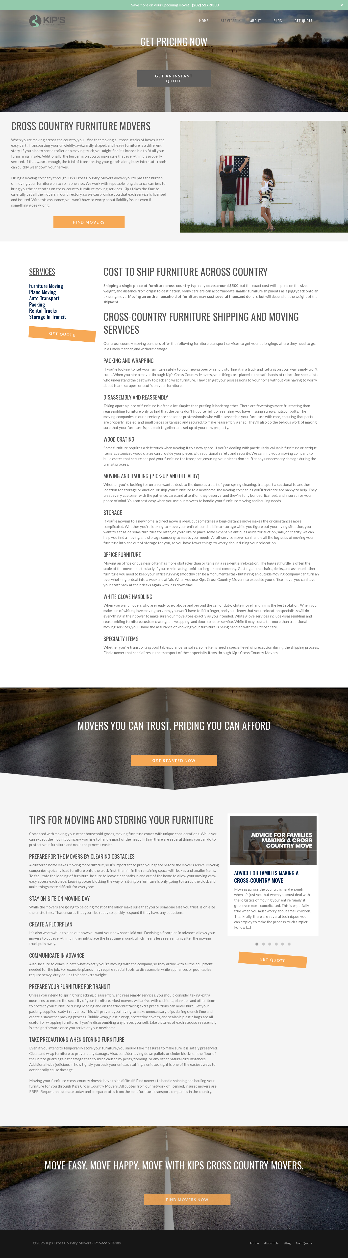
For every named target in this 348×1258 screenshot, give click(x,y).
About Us (271, 1243)
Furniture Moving (46, 285)
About (255, 20)
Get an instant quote (174, 78)
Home (203, 20)
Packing (37, 304)
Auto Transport (44, 298)
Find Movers (89, 222)
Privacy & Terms (107, 1243)
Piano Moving (42, 292)
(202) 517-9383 (205, 5)
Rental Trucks (43, 310)
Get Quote (304, 20)
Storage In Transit (47, 316)
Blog (277, 20)
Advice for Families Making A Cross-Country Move (266, 876)
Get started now (174, 760)
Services (229, 20)
